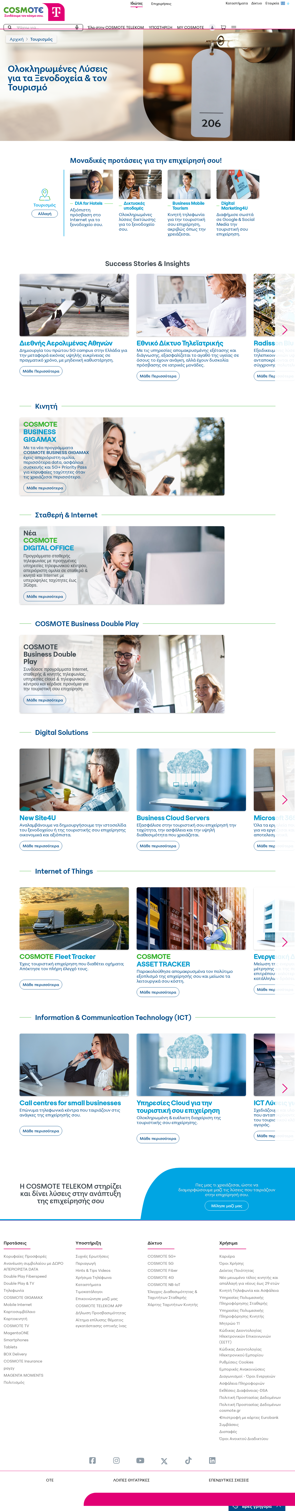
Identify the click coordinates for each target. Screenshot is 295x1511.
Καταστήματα (237, 3)
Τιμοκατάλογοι (89, 1291)
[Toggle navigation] (232, 27)
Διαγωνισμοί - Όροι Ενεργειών (247, 1376)
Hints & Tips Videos (93, 1270)
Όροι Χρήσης (231, 1263)
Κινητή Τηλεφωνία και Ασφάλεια (249, 1290)
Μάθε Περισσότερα (41, 371)
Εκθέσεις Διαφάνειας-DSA (243, 1390)
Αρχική (17, 39)
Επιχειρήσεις (161, 3)
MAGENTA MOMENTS (23, 1375)
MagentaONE (16, 1332)
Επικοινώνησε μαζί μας (97, 1298)
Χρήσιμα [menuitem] (228, 1242)
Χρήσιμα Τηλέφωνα (94, 1277)
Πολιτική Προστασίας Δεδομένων (250, 1397)
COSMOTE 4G (161, 1277)
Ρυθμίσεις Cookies (236, 1362)
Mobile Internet (18, 1304)
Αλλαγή (44, 213)
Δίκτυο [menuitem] (155, 1242)
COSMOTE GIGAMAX (23, 1297)
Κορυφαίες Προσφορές (25, 1256)
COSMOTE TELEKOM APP (99, 1305)
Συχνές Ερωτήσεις (92, 1256)
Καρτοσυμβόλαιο (19, 1311)
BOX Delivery (15, 1354)
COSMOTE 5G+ (162, 1256)
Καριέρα (227, 1256)
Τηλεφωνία (14, 1290)
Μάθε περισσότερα (45, 487)
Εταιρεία (272, 3)
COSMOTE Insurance (23, 1361)
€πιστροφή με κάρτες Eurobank (248, 1417)
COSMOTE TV (16, 1325)
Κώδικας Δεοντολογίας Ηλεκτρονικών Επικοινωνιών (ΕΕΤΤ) (245, 1336)
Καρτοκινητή (15, 1318)
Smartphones (16, 1339)
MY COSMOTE (190, 27)
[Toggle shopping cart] (226, 27)
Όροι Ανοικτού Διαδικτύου (243, 1438)
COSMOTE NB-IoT (164, 1284)
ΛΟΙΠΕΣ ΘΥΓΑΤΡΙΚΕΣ (131, 1480)
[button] (212, 27)
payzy (9, 1368)
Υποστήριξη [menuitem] (88, 1242)
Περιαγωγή (86, 1263)
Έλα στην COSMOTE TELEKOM (116, 27)
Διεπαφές (228, 1431)
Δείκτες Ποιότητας (236, 1270)
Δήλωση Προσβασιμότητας (101, 1312)
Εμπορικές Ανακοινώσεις (242, 1369)
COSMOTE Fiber (163, 1270)
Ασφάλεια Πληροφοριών (241, 1383)
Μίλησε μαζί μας (226, 1205)
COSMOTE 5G (160, 1263)
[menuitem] (92, 1460)
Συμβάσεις (229, 1424)
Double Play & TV (19, 1283)
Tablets (10, 1346)
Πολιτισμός (14, 1382)
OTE (50, 1480)
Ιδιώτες (137, 3)
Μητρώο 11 (229, 1323)
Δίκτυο (256, 3)
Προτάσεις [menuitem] (15, 1242)
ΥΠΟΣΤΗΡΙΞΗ (160, 27)
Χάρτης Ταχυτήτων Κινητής (173, 1304)
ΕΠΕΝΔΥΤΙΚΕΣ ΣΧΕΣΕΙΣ (229, 1480)
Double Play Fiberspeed (25, 1276)
